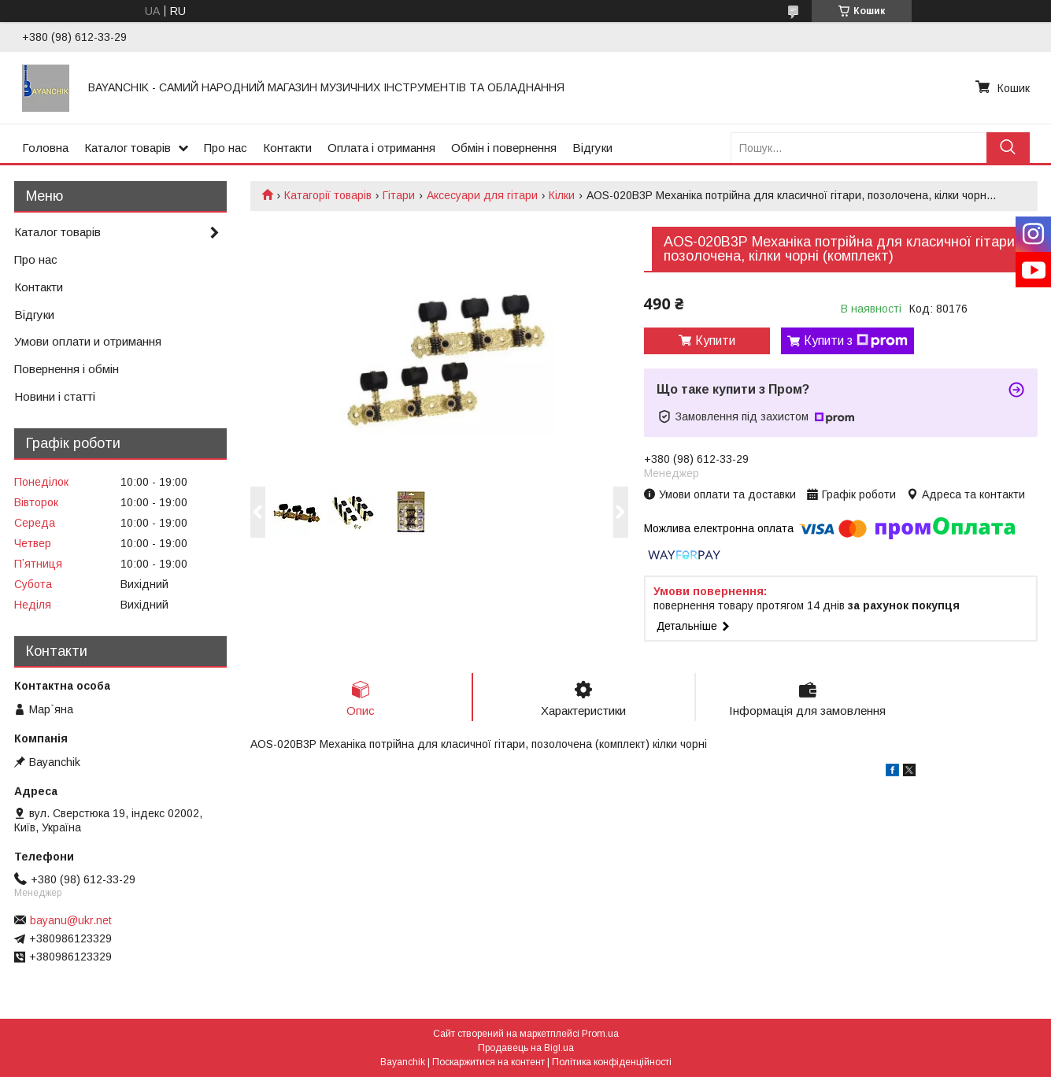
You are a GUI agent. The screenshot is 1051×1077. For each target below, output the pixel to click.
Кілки (562, 195)
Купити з (856, 341)
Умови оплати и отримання (87, 341)
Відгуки (592, 147)
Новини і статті (54, 396)
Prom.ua (600, 1033)
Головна (45, 147)
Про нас (225, 147)
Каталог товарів (127, 147)
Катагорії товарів (328, 195)
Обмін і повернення (504, 147)
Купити (715, 340)
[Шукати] (1008, 147)
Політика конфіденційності (612, 1062)
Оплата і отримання (381, 147)
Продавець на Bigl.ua (526, 1047)
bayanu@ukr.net (71, 920)
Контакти (287, 147)
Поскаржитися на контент (488, 1062)
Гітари (399, 195)
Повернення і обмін (66, 369)
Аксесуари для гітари (482, 195)
